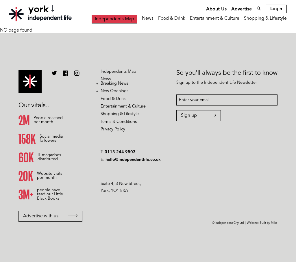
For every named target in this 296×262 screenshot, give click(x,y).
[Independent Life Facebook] (65, 75)
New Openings (114, 91)
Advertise (241, 9)
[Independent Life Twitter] (54, 75)
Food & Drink (171, 18)
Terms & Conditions (119, 122)
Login (276, 9)
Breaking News (114, 83)
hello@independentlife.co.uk (133, 160)
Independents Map (114, 19)
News (147, 18)
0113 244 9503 (120, 152)
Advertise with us (50, 216)
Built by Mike (269, 223)
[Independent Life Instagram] (76, 75)
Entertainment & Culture (214, 18)
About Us (216, 9)
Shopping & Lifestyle (265, 18)
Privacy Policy (113, 129)
